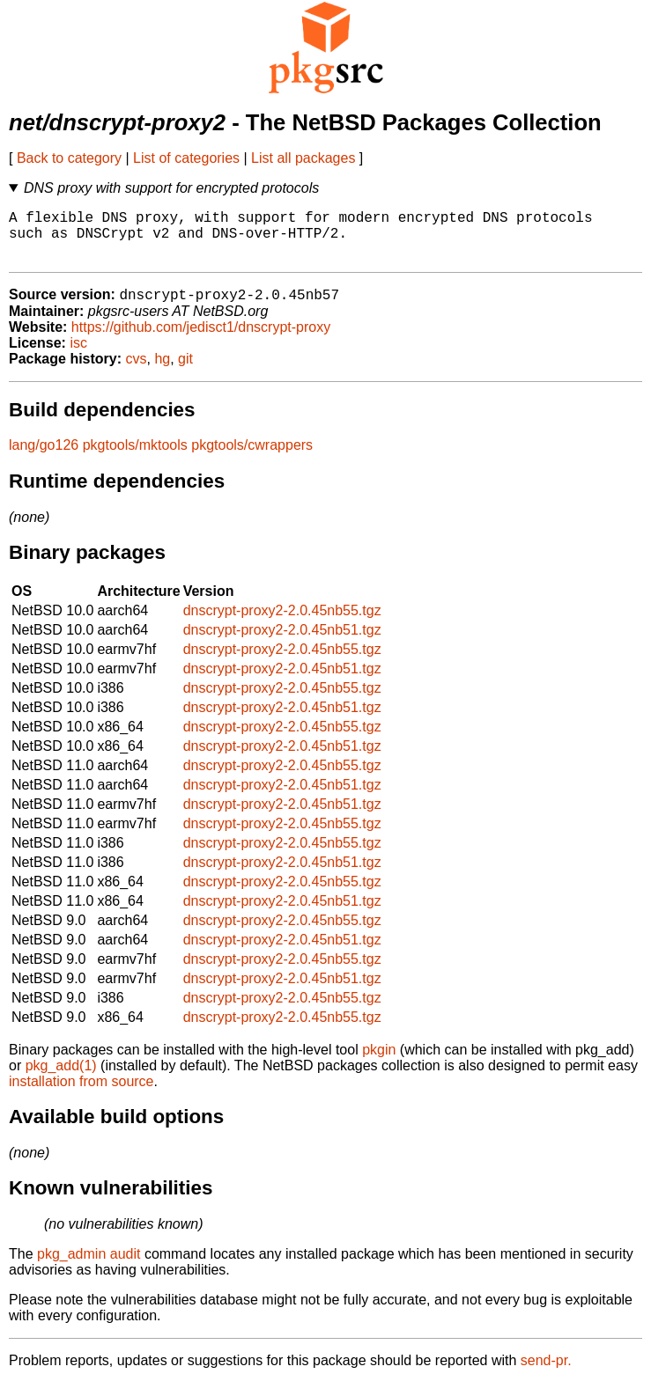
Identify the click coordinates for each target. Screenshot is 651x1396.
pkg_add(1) (61, 1078)
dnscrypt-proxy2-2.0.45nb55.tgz (282, 623)
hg (162, 371)
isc (78, 356)
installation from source (81, 1094)
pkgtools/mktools (135, 458)
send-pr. (546, 1373)
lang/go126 (43, 458)
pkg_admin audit (88, 1267)
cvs (136, 371)
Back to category (69, 158)
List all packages (303, 158)
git (185, 371)
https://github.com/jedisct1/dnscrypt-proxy (200, 340)
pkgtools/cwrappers (252, 458)
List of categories (186, 158)
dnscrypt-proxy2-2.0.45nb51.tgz (282, 643)
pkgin (379, 1062)
